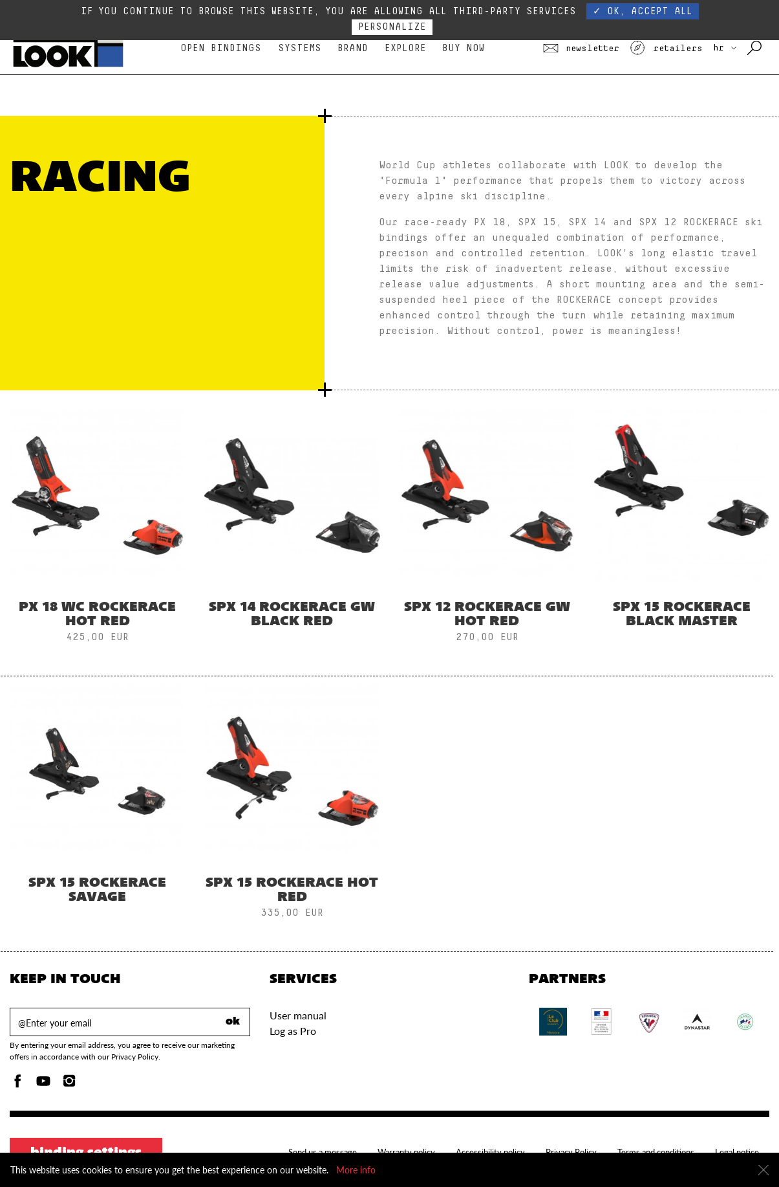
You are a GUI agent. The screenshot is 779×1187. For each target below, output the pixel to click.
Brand (352, 48)
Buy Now (463, 48)
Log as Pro (293, 1031)
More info (356, 1169)
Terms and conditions (655, 1152)
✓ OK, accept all (642, 11)
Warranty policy (406, 1152)
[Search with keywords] (755, 48)
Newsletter (581, 48)
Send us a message (322, 1152)
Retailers (666, 48)
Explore (405, 48)
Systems (299, 48)
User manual (298, 1015)
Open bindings (220, 48)
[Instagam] (69, 1084)
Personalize (392, 27)
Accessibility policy (490, 1152)
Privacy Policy (571, 1152)
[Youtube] (43, 1084)
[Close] (763, 1170)
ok (233, 1022)
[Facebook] (17, 1084)
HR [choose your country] (724, 47)
